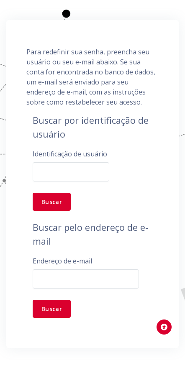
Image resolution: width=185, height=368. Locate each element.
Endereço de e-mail (62, 261)
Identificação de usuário (70, 153)
